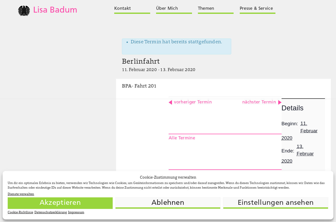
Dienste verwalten (21, 194)
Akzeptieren (60, 203)
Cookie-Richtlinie (20, 212)
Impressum (76, 212)
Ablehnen (167, 203)
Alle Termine (182, 138)
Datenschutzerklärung (50, 212)
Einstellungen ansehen (276, 203)
